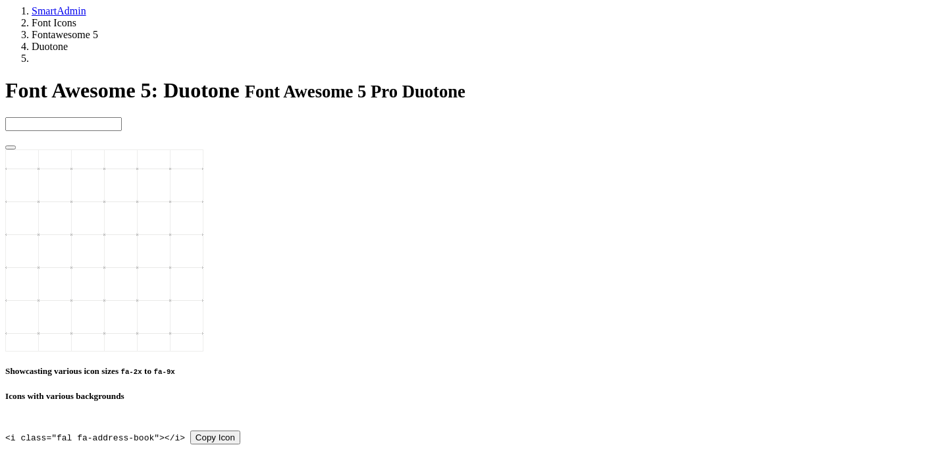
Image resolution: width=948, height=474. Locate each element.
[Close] (10, 147)
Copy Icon (215, 437)
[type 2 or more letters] (63, 124)
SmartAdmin (59, 10)
